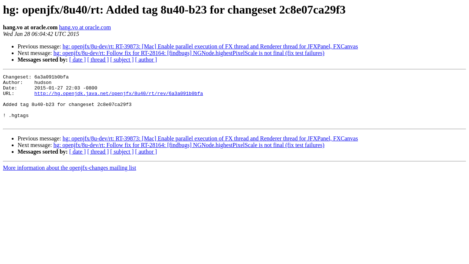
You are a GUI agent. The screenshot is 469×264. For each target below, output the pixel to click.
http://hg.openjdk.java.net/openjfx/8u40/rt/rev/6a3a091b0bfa (118, 97)
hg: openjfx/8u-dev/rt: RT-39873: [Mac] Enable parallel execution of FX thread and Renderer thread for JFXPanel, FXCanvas (210, 46)
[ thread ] (98, 59)
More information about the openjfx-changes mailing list (69, 178)
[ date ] (77, 59)
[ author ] (146, 59)
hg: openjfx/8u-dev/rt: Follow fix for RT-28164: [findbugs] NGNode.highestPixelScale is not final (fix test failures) (189, 53)
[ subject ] (122, 59)
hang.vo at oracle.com (85, 27)
